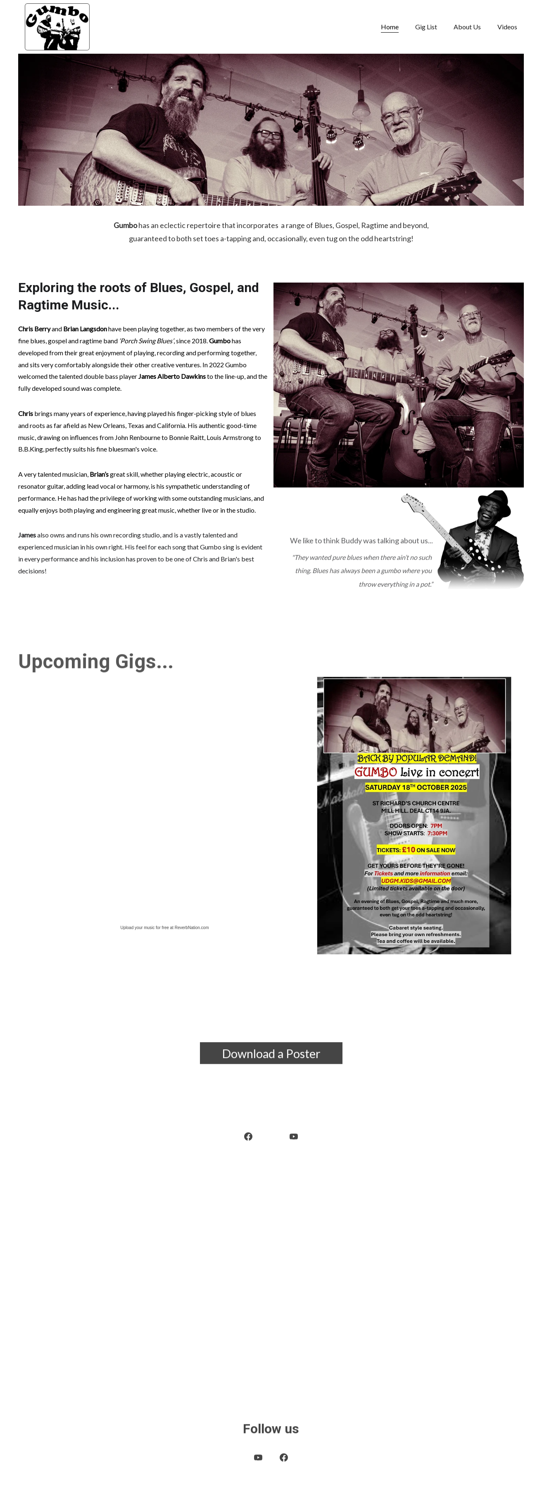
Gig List (426, 27)
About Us (467, 27)
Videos (507, 27)
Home (390, 27)
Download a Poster (271, 1055)
